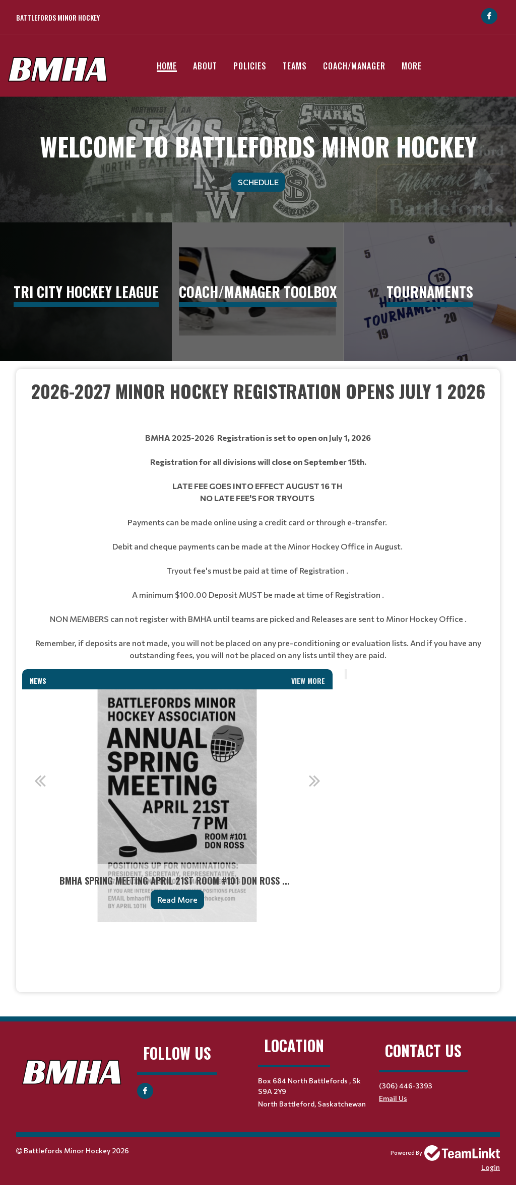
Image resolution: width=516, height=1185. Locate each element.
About (205, 66)
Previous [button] (39, 780)
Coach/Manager (354, 66)
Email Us (393, 1098)
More (412, 66)
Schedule (258, 182)
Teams (295, 66)
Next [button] (315, 780)
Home (167, 66)
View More (308, 680)
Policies (250, 66)
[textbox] (258, 404)
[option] (177, 805)
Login (490, 1167)
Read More (177, 899)
